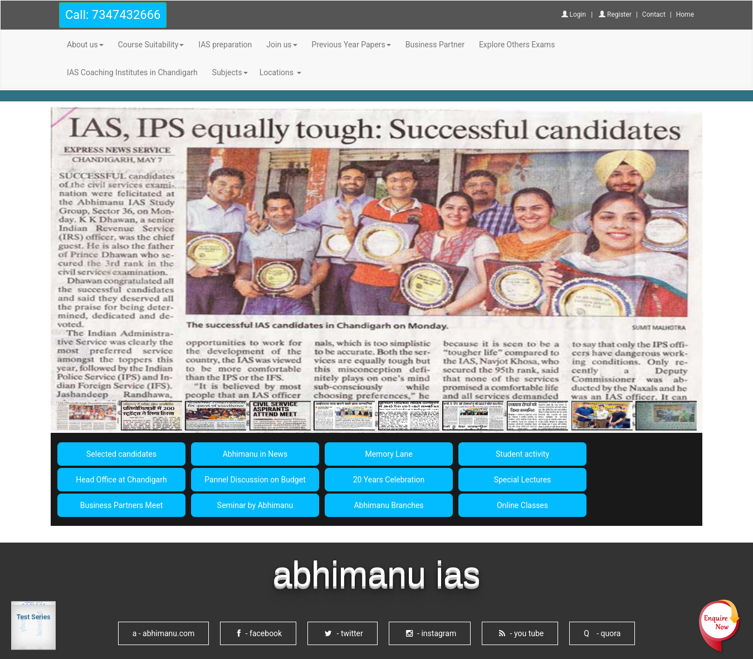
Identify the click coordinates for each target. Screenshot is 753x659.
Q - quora (602, 633)
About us (85, 44)
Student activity (522, 454)
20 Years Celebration (389, 479)
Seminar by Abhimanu (255, 505)
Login (573, 14)
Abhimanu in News (255, 454)
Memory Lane (388, 454)
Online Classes (522, 505)
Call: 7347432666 (112, 15)
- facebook (259, 633)
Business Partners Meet (121, 505)
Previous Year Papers (351, 44)
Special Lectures (522, 479)
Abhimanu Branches (388, 505)
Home (685, 14)
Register (615, 14)
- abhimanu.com (164, 633)
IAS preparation (225, 44)
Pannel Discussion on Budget (254, 479)
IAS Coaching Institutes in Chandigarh (132, 72)
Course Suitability (151, 44)
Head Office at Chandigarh (121, 479)
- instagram (431, 633)
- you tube (521, 633)
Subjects (230, 72)
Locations (280, 72)
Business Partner (434, 44)
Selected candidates (121, 454)
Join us (281, 44)
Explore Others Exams (517, 44)
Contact (654, 14)
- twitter (344, 633)
